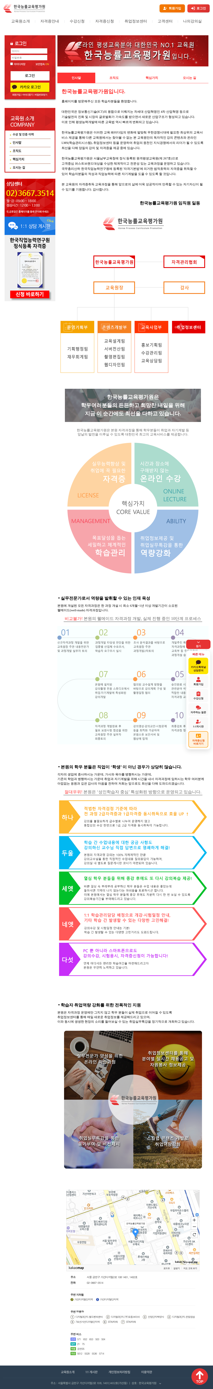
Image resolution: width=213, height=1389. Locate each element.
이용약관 (149, 1372)
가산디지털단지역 (83, 1299)
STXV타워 (113, 1321)
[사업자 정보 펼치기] (160, 1384)
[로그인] (198, 8)
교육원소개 (20, 21)
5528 (86, 1353)
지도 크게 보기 (190, 1268)
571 (79, 1339)
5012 (79, 1353)
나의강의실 (192, 21)
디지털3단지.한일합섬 (183, 1316)
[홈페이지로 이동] (24, 11)
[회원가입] (172, 8)
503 (97, 1339)
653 (91, 1339)
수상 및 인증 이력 (23, 134)
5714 (101, 1353)
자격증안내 (49, 21)
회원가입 (16, 95)
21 (78, 1344)
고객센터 (165, 21)
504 (103, 1339)
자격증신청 (104, 21)
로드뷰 (166, 1268)
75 (83, 1344)
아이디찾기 (27, 95)
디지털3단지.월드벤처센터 (89, 1316)
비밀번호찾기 (41, 95)
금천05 (80, 1348)
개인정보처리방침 (120, 1372)
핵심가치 (152, 77)
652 (85, 1339)
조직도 (114, 77)
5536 (94, 1353)
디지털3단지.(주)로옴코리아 (125, 1316)
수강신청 (77, 21)
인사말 (76, 77)
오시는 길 (189, 77)
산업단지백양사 (156, 1316)
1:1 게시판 (90, 1372)
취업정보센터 (136, 21)
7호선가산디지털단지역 (88, 1321)
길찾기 (176, 1268)
